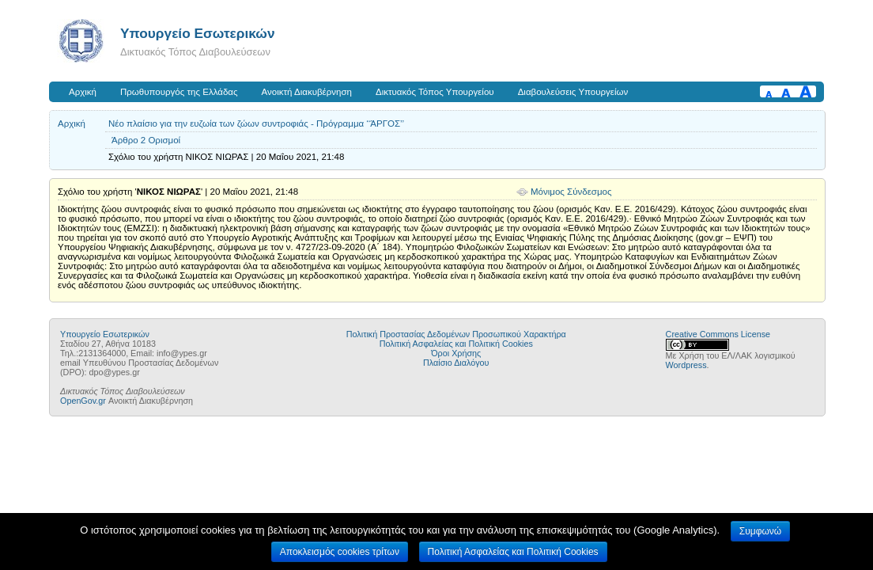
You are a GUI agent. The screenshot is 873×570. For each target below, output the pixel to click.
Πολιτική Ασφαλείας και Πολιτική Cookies (456, 343)
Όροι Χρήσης (456, 353)
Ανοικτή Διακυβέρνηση (307, 92)
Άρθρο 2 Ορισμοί (145, 140)
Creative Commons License (718, 334)
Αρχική (82, 92)
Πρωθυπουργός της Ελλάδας (179, 92)
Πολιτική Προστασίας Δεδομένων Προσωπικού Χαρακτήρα (456, 334)
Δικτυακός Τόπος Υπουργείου (435, 92)
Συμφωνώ (760, 531)
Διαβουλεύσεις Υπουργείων (573, 92)
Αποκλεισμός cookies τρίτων (339, 551)
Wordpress (686, 365)
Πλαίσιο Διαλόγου (456, 362)
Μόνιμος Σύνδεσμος (571, 191)
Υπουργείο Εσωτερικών (197, 33)
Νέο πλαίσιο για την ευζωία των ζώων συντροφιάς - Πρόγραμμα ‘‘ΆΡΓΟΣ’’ (256, 123)
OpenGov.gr (83, 400)
